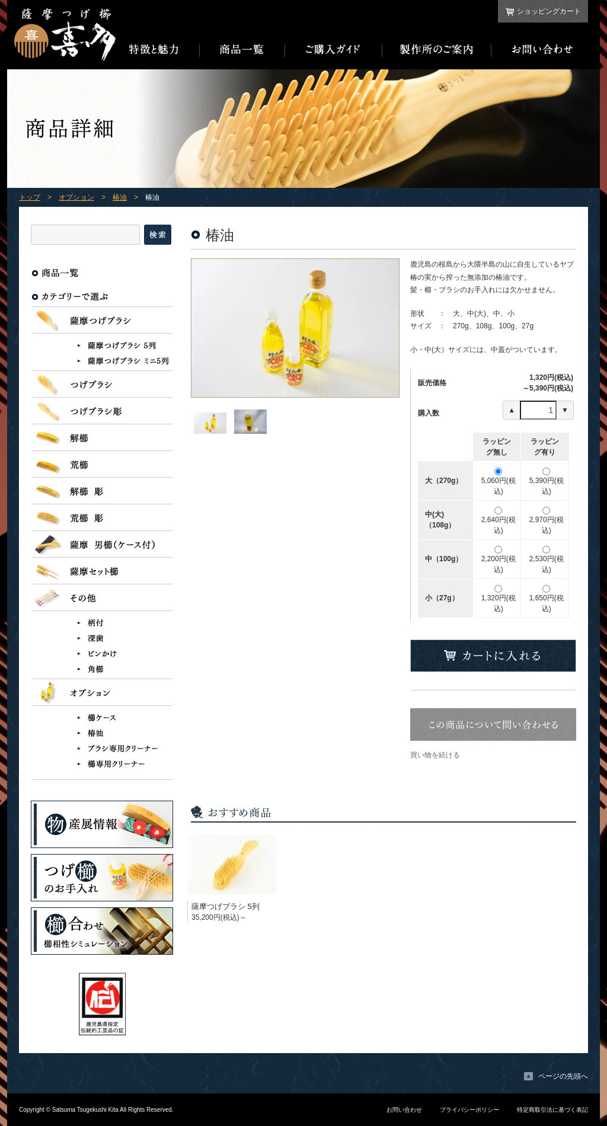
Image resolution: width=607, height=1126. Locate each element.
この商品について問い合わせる (493, 724)
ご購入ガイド (333, 50)
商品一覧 (242, 50)
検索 (157, 235)
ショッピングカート (549, 11)
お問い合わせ (539, 50)
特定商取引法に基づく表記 (552, 1109)
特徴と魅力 (158, 50)
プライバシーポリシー (469, 1109)
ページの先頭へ (563, 1076)
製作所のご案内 (436, 50)
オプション (76, 197)
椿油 (120, 197)
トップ (29, 197)
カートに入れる (493, 655)
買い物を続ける (435, 755)
